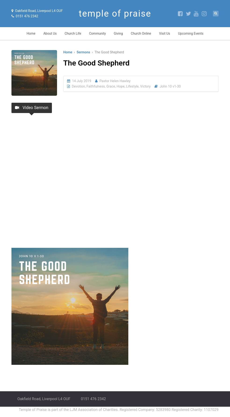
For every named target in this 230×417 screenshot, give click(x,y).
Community (97, 33)
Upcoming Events (190, 33)
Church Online (141, 33)
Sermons (83, 52)
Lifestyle (132, 86)
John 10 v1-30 (170, 86)
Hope (121, 86)
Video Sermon (31, 107)
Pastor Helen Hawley (115, 81)
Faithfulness (95, 86)
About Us (50, 33)
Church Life (73, 33)
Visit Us (164, 33)
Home (31, 33)
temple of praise (115, 13)
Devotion (78, 86)
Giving (118, 33)
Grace (110, 86)
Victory (145, 86)
